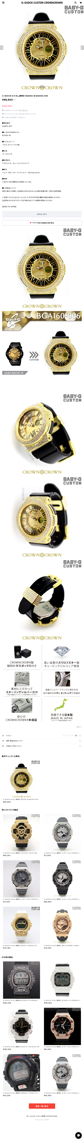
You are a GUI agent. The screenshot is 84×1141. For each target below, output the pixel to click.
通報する (79, 727)
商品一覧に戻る (42, 1106)
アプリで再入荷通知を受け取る (42, 223)
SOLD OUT (42, 214)
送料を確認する (23, 110)
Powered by (42, 1120)
